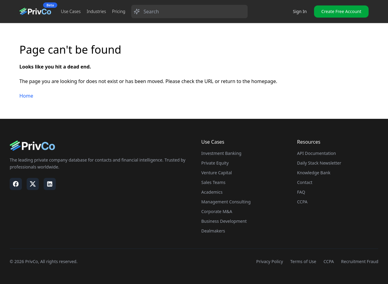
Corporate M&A (216, 211)
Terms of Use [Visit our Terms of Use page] (303, 261)
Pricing (118, 11)
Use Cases (71, 11)
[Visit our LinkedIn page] (50, 184)
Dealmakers (213, 231)
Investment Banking (221, 153)
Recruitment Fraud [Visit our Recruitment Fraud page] (359, 261)
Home (26, 95)
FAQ (301, 192)
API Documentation (316, 153)
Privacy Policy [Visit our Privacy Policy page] (269, 261)
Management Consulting (226, 202)
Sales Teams (213, 182)
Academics (211, 192)
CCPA (302, 202)
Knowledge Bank (313, 172)
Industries (96, 11)
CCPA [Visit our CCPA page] (328, 261)
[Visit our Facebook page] (16, 184)
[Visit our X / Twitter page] (33, 184)
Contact (305, 182)
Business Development (224, 221)
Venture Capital (216, 172)
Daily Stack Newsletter (319, 163)
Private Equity (215, 163)
